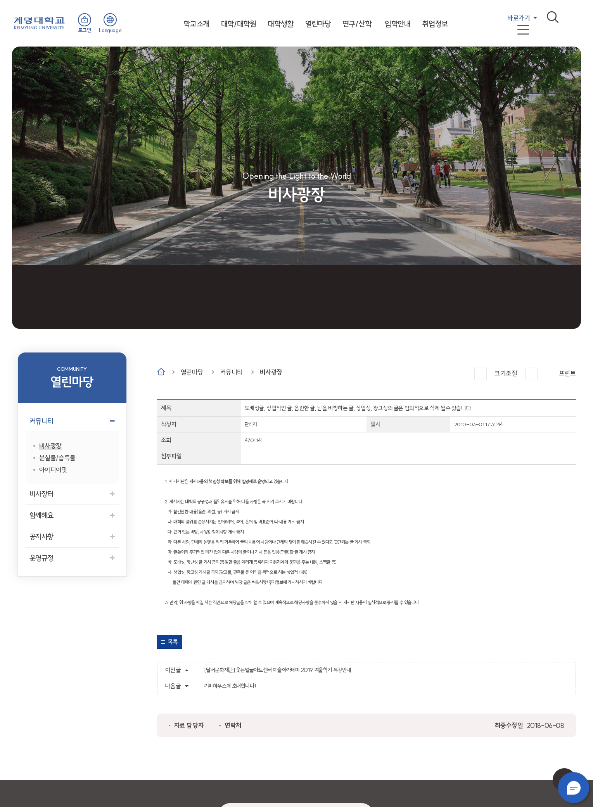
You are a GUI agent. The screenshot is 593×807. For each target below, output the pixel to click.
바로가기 (518, 18)
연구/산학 (356, 24)
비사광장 (271, 372)
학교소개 (196, 24)
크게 (480, 374)
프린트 (567, 373)
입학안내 (397, 24)
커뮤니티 (231, 372)
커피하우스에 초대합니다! (230, 686)
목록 (173, 642)
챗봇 (573, 787)
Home (161, 372)
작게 (531, 374)
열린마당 (318, 24)
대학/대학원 (238, 24)
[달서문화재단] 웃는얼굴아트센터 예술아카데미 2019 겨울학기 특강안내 (277, 670)
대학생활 (280, 24)
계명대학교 (39, 22)
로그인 (85, 30)
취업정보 (435, 24)
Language (110, 30)
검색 (552, 17)
